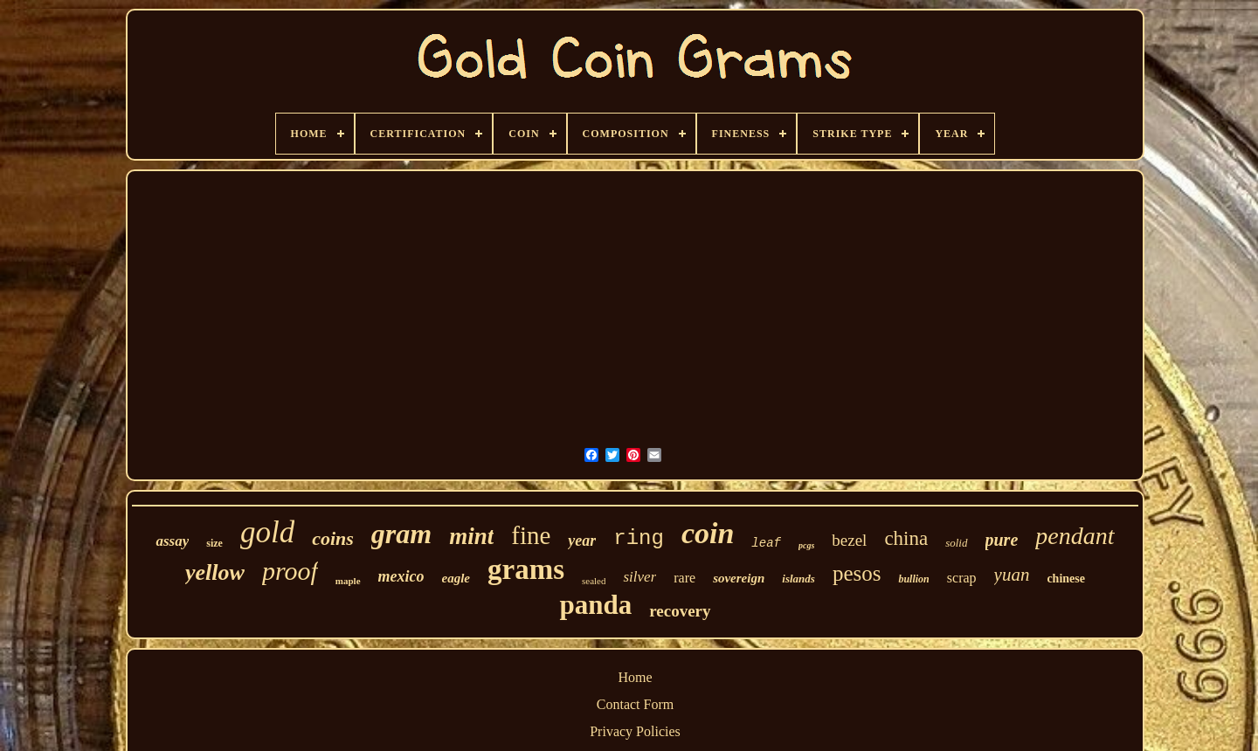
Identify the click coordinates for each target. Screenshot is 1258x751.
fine (530, 535)
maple (348, 580)
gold (267, 532)
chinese (1066, 578)
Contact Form (635, 704)
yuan (1012, 574)
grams (525, 569)
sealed (593, 580)
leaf (766, 543)
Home (635, 677)
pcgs (806, 545)
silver (639, 576)
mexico (401, 576)
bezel (849, 540)
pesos (857, 573)
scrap (962, 577)
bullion (913, 579)
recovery (679, 611)
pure (1002, 539)
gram (401, 533)
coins (333, 538)
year (582, 540)
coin (707, 533)
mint (471, 536)
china (906, 538)
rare (684, 577)
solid (956, 542)
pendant (1074, 535)
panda (595, 604)
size (214, 543)
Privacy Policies (635, 731)
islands (798, 578)
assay (172, 541)
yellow (215, 572)
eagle (456, 578)
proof (290, 570)
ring (638, 538)
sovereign (738, 578)
